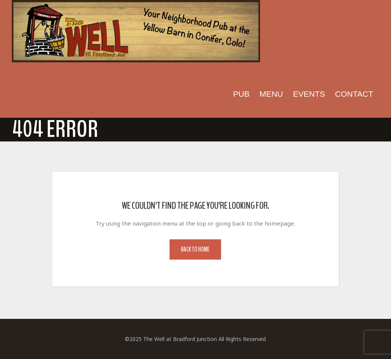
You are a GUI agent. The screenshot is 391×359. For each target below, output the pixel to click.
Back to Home (195, 249)
